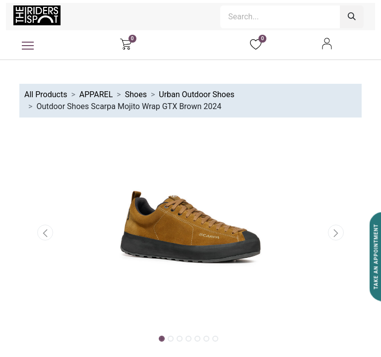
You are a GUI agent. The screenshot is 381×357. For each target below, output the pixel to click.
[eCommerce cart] (125, 44)
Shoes (136, 94)
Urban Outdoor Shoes (196, 94)
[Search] (352, 16)
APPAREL (96, 94)
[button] (45, 232)
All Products (45, 94)
